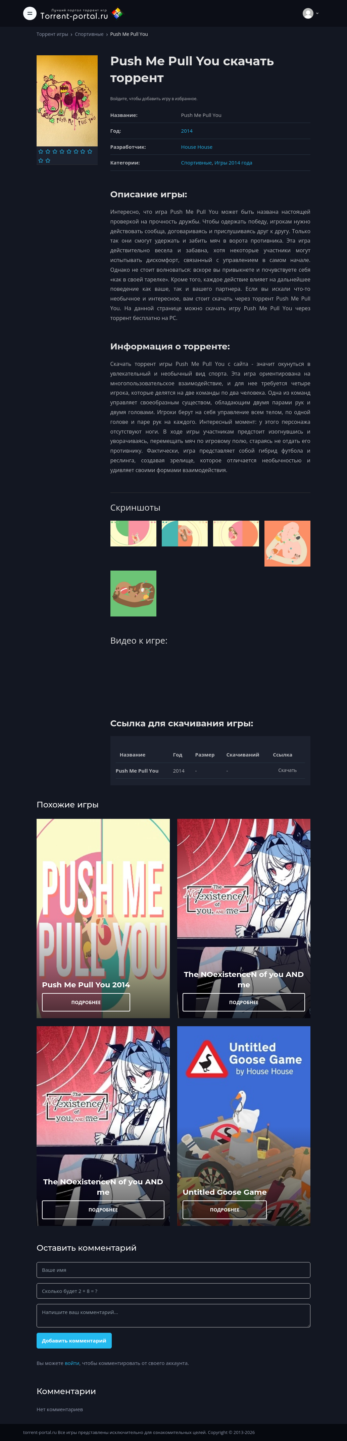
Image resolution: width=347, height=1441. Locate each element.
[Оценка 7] (83, 151)
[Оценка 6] (76, 151)
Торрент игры (52, 34)
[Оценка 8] (90, 151)
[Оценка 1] (41, 151)
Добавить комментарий (74, 1340)
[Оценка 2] (48, 151)
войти (72, 1363)
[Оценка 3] (55, 151)
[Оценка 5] (69, 151)
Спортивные (89, 34)
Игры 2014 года (233, 162)
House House (197, 146)
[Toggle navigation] (30, 13)
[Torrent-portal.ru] (82, 13)
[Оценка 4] (62, 151)
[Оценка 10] (48, 160)
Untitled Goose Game (225, 1192)
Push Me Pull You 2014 (86, 984)
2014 (187, 130)
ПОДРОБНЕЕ (86, 1002)
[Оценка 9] (41, 160)
